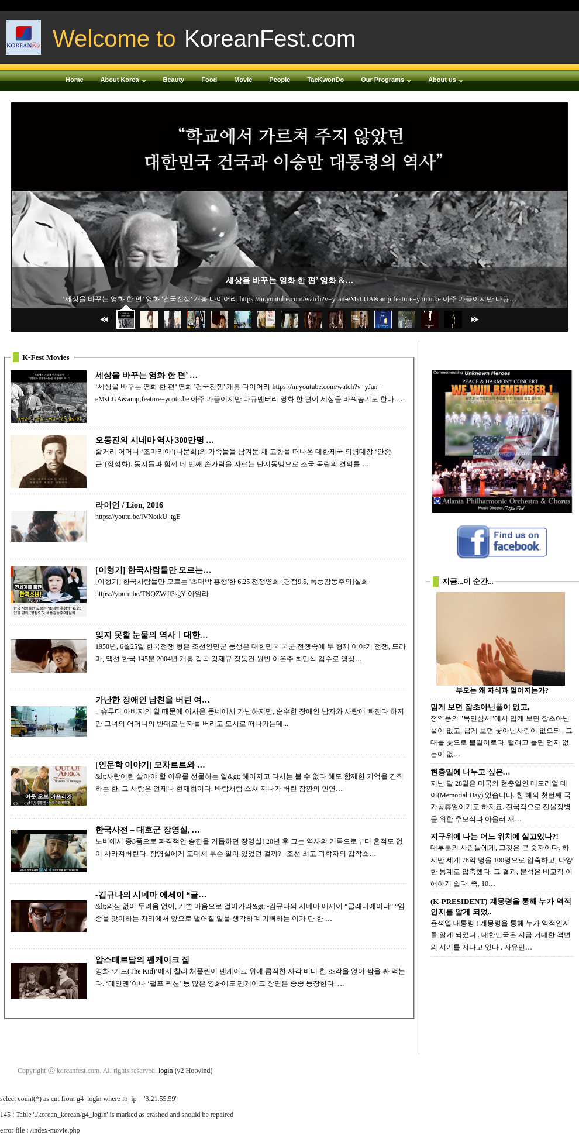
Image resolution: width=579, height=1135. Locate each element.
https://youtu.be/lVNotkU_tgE (138, 517)
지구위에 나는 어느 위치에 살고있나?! (494, 836)
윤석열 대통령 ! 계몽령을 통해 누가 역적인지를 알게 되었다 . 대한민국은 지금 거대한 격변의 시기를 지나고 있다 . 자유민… (500, 935)
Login (444, 5)
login (165, 1071)
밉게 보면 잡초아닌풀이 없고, (479, 707)
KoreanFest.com (270, 38)
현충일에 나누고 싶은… (470, 772)
